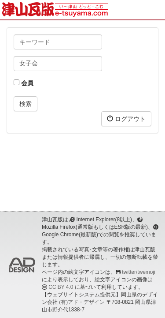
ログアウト (126, 118)
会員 (23, 83)
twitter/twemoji (138, 272)
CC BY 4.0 (60, 287)
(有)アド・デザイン (82, 302)
